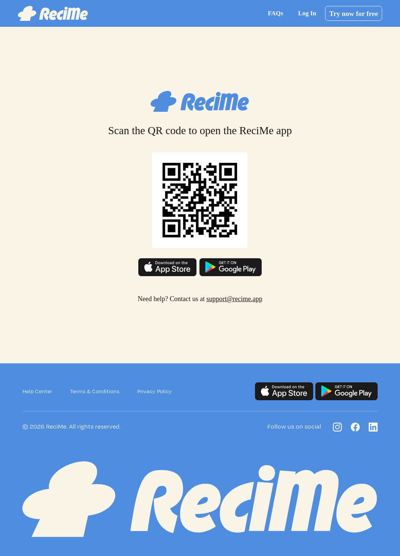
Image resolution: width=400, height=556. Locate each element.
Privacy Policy (154, 391)
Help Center (37, 391)
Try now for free (353, 14)
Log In (307, 13)
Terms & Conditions (94, 391)
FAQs (275, 13)
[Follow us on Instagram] (337, 427)
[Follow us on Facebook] (355, 427)
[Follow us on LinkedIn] (373, 427)
